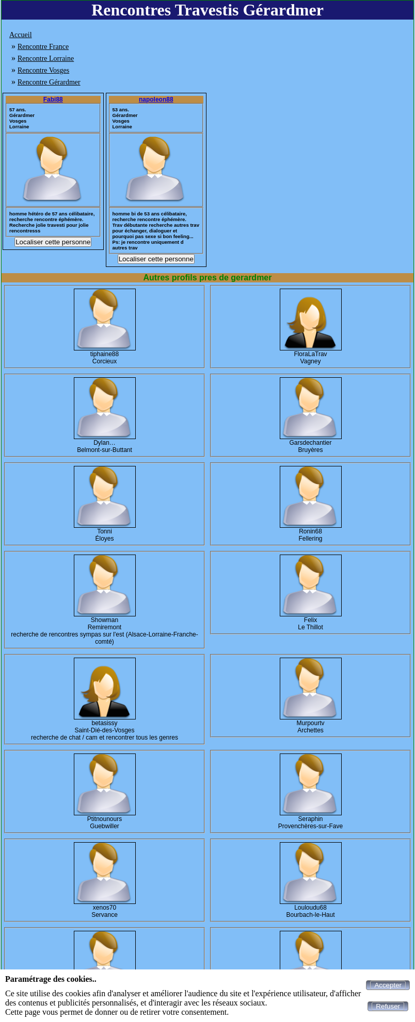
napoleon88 (156, 99)
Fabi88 (53, 99)
